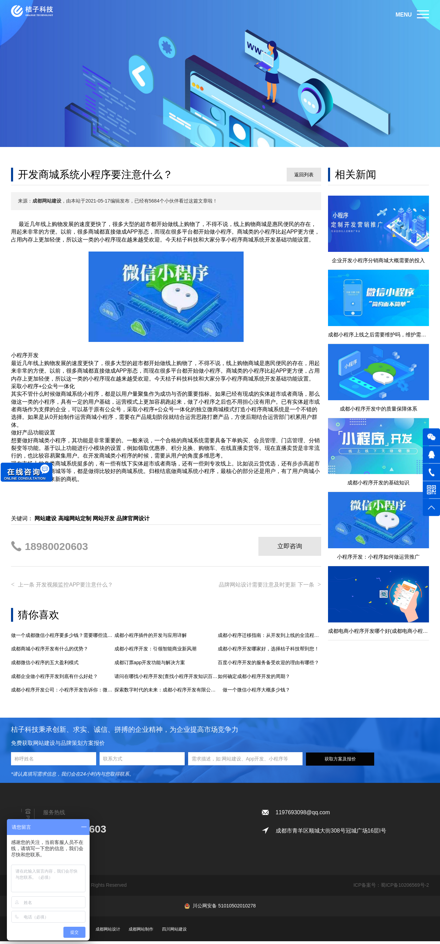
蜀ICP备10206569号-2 (405, 888)
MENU (404, 15)
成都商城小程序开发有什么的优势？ (49, 652)
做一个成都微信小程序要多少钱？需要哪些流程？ (62, 638)
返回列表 (304, 174)
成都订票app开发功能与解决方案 (149, 665)
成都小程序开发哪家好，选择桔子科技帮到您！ (268, 652)
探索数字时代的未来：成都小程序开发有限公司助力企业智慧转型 (166, 692)
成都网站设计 (107, 932)
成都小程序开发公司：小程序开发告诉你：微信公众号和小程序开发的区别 (62, 692)
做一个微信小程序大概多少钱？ (254, 692)
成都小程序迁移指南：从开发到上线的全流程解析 (269, 638)
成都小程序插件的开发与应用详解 (150, 638)
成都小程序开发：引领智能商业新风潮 (155, 652)
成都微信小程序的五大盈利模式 (45, 665)
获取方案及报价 (340, 761)
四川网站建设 (174, 932)
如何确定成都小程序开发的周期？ (254, 679)
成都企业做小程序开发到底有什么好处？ (54, 679)
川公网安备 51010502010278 (224, 908)
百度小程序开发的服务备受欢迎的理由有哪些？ (268, 665)
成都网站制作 (141, 932)
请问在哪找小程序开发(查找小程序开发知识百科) (166, 679)
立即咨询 (289, 546)
